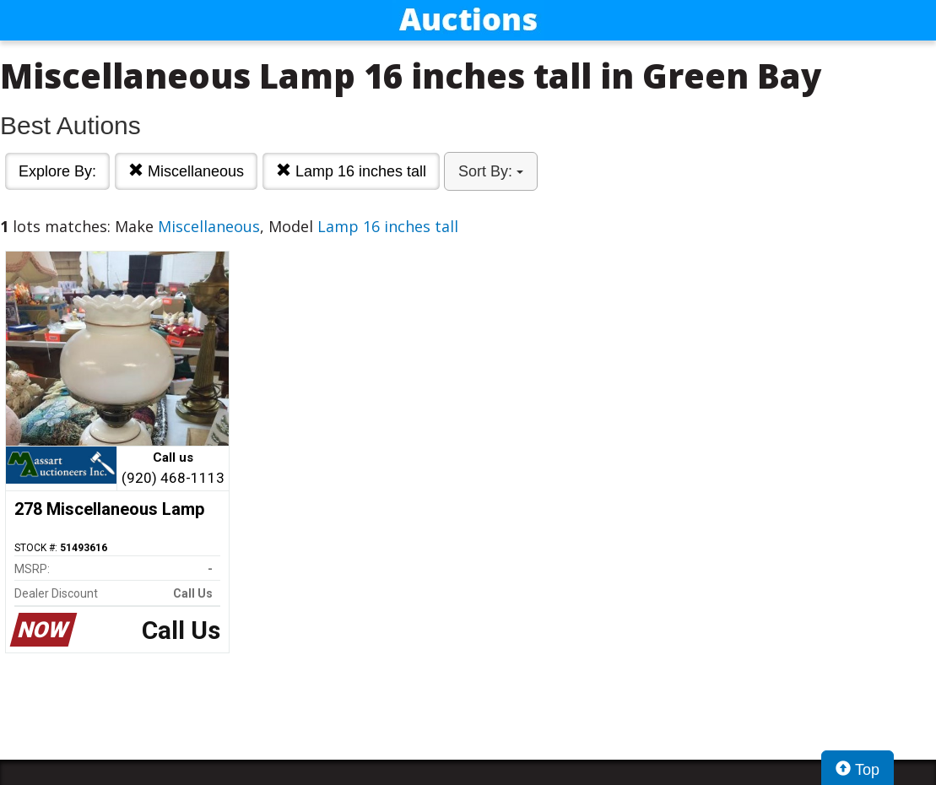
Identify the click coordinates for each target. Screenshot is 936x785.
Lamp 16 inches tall (351, 171)
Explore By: (57, 171)
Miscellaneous (186, 171)
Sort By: (490, 171)
